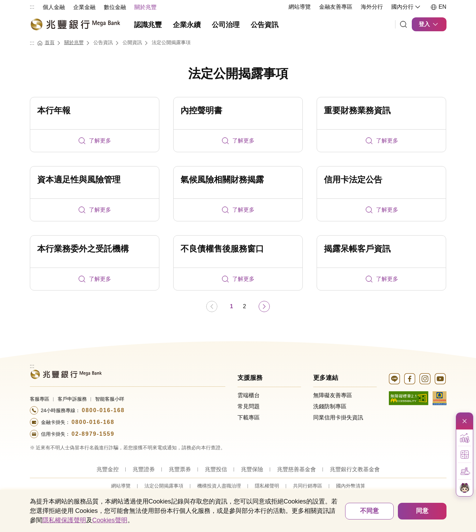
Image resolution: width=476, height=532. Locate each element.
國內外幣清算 (350, 486)
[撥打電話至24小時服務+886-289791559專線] (128, 434)
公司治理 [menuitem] (226, 24)
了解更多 (94, 141)
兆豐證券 (144, 469)
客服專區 (39, 399)
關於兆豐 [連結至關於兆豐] (74, 42)
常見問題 (248, 406)
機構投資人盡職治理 (219, 486)
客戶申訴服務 (72, 399)
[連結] (403, 24)
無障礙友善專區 (332, 395)
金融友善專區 (335, 7)
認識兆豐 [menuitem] (148, 24)
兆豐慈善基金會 (296, 469)
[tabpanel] (238, 206)
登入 (429, 24)
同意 (422, 510)
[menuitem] (54, 7)
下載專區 (248, 417)
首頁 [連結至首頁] (50, 42)
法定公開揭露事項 (238, 73)
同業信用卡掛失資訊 (338, 417)
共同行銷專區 (307, 486)
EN (438, 6)
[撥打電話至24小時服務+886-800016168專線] (128, 410)
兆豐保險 (252, 469)
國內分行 (406, 7)
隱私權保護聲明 (64, 520)
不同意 (369, 510)
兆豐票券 (180, 469)
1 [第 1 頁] (231, 306)
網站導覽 (300, 7)
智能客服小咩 (109, 399)
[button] (464, 437)
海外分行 (372, 7)
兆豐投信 (216, 469)
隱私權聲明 (267, 486)
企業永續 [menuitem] (187, 24)
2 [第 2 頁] (244, 306)
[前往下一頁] (264, 306)
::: (32, 7)
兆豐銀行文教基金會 (355, 469)
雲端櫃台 (248, 395)
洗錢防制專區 (329, 406)
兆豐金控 (108, 469)
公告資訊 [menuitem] (264, 24)
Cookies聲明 (109, 520)
